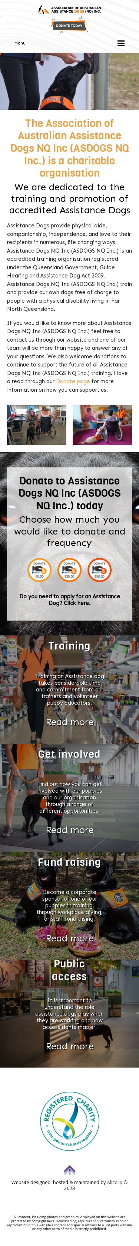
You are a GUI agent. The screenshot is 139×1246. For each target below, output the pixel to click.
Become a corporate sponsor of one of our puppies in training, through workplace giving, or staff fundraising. (70, 905)
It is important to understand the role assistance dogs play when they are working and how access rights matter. (69, 1013)
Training (69, 646)
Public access (69, 970)
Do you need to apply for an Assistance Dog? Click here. (69, 599)
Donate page (73, 381)
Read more (70, 722)
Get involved (69, 754)
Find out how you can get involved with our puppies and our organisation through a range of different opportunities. (69, 797)
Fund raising (69, 862)
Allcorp (114, 1182)
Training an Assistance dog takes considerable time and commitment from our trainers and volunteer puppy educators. (69, 689)
